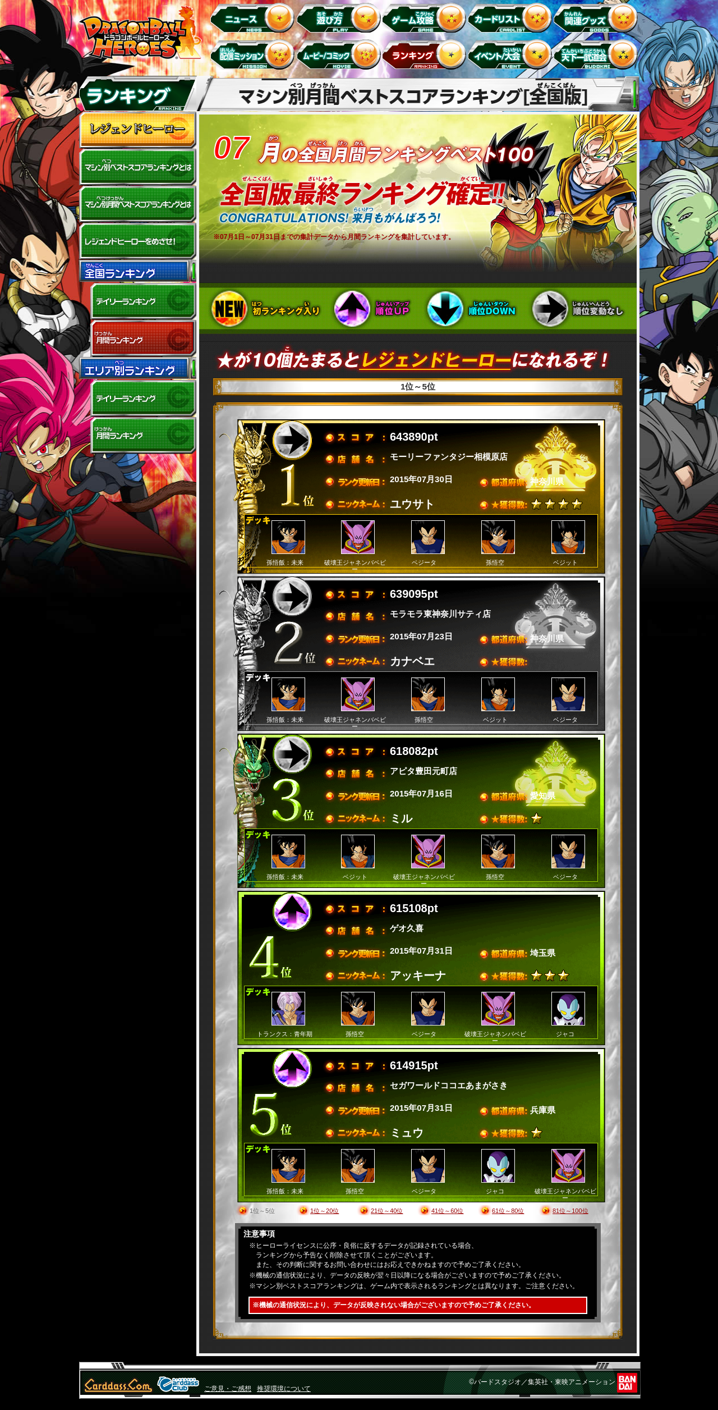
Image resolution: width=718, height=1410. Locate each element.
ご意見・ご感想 (227, 1389)
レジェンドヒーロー (137, 130)
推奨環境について (284, 1389)
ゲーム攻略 (426, 17)
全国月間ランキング (137, 338)
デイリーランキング (137, 301)
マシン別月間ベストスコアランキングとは (137, 204)
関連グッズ (598, 17)
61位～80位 (508, 1210)
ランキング (426, 54)
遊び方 (340, 17)
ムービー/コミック (340, 54)
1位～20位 (324, 1210)
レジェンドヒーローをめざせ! (137, 241)
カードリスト (512, 17)
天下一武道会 (598, 54)
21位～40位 (387, 1210)
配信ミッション (254, 54)
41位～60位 (447, 1210)
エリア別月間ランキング (137, 435)
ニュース (254, 17)
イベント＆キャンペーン (512, 54)
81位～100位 (570, 1210)
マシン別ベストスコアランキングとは (137, 167)
